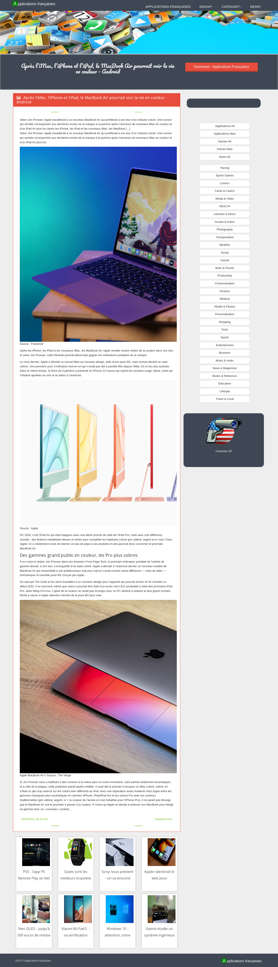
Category (232, 6)
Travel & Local (225, 398)
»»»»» (138, 112)
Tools (224, 329)
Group (206, 6)
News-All (224, 156)
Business (224, 352)
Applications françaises (34, 3)
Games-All (224, 141)
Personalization (224, 314)
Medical (225, 298)
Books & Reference (224, 376)
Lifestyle (225, 391)
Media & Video (224, 198)
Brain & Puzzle (224, 268)
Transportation (225, 237)
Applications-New (224, 133)
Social (224, 252)
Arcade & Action (225, 221)
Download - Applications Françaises (221, 66)
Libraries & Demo (224, 214)
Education (224, 383)
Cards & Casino (225, 190)
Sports (225, 337)
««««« (55, 112)
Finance (225, 291)
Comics (224, 183)
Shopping (225, 322)
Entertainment (224, 345)
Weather (224, 244)
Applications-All (225, 126)
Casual (224, 260)
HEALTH (224, 206)
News (256, 6)
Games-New (224, 149)
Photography (225, 229)
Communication (224, 283)
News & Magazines (225, 368)
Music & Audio (224, 360)
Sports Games (225, 175)
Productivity (224, 275)
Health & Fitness (224, 306)
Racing (224, 167)
